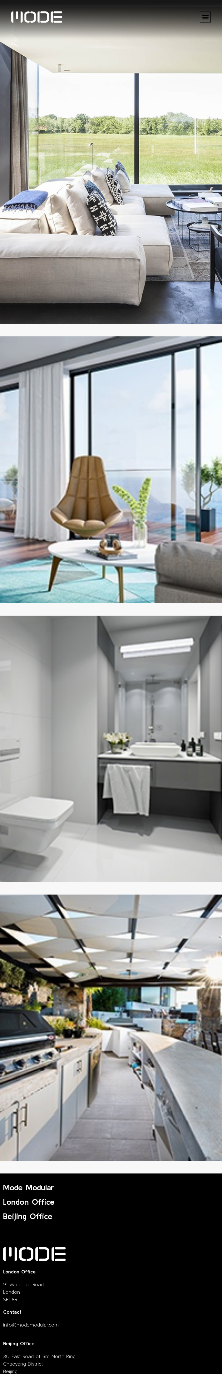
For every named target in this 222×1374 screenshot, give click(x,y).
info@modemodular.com (31, 1324)
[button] (205, 17)
